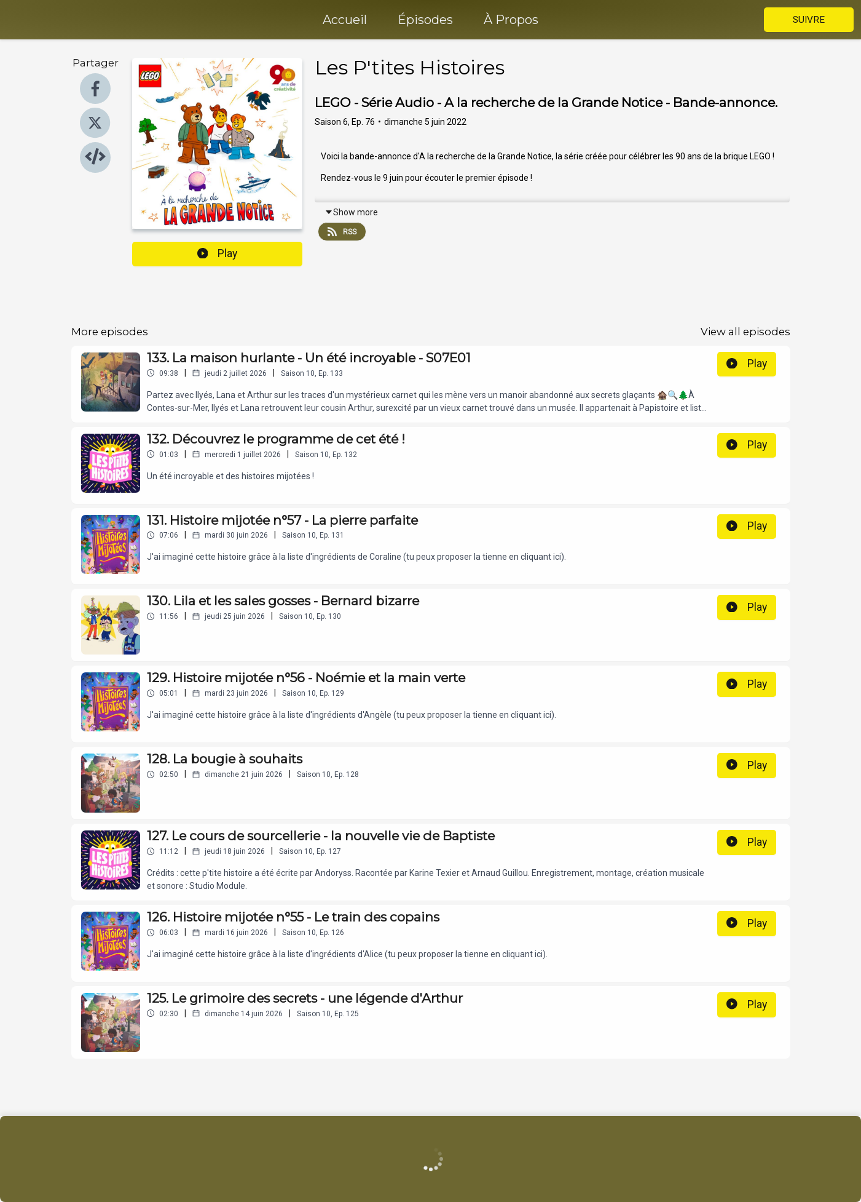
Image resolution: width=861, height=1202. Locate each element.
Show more (351, 212)
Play (217, 253)
